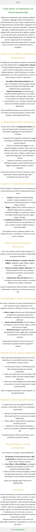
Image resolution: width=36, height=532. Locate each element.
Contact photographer (18, 529)
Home (18, 2)
